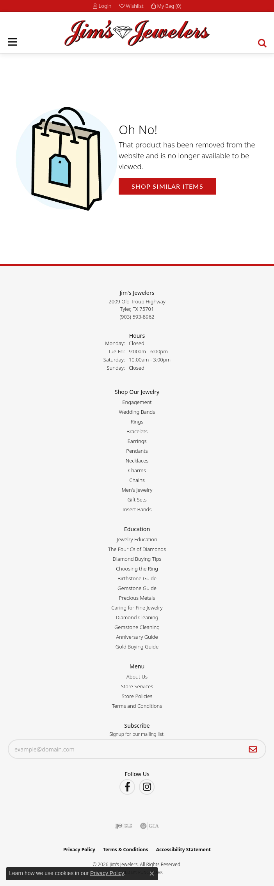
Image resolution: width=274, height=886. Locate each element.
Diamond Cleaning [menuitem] (137, 617)
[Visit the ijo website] (124, 826)
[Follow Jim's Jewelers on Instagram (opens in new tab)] (147, 787)
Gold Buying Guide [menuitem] (137, 646)
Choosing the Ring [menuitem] (137, 568)
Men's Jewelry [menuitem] (137, 489)
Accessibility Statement (183, 849)
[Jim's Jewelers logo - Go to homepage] (137, 33)
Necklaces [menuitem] (137, 460)
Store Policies (137, 696)
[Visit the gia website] (149, 826)
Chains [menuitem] (137, 480)
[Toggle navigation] (12, 41)
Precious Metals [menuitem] (137, 597)
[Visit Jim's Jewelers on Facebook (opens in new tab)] (127, 787)
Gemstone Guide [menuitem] (137, 588)
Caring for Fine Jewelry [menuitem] (136, 607)
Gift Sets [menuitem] (136, 499)
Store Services (137, 686)
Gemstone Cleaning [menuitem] (137, 627)
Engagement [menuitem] (137, 402)
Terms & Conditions (125, 849)
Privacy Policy (79, 849)
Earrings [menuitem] (136, 441)
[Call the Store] (137, 316)
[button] (102, 6)
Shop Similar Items (167, 186)
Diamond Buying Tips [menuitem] (136, 558)
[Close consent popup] (151, 873)
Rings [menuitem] (137, 421)
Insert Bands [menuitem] (137, 509)
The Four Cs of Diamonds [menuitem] (137, 549)
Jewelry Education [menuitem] (137, 539)
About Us (137, 676)
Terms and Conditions (137, 705)
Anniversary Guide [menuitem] (137, 636)
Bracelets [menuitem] (137, 431)
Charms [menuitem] (137, 470)
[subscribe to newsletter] (253, 749)
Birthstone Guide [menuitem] (137, 578)
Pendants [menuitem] (137, 450)
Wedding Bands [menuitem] (137, 411)
